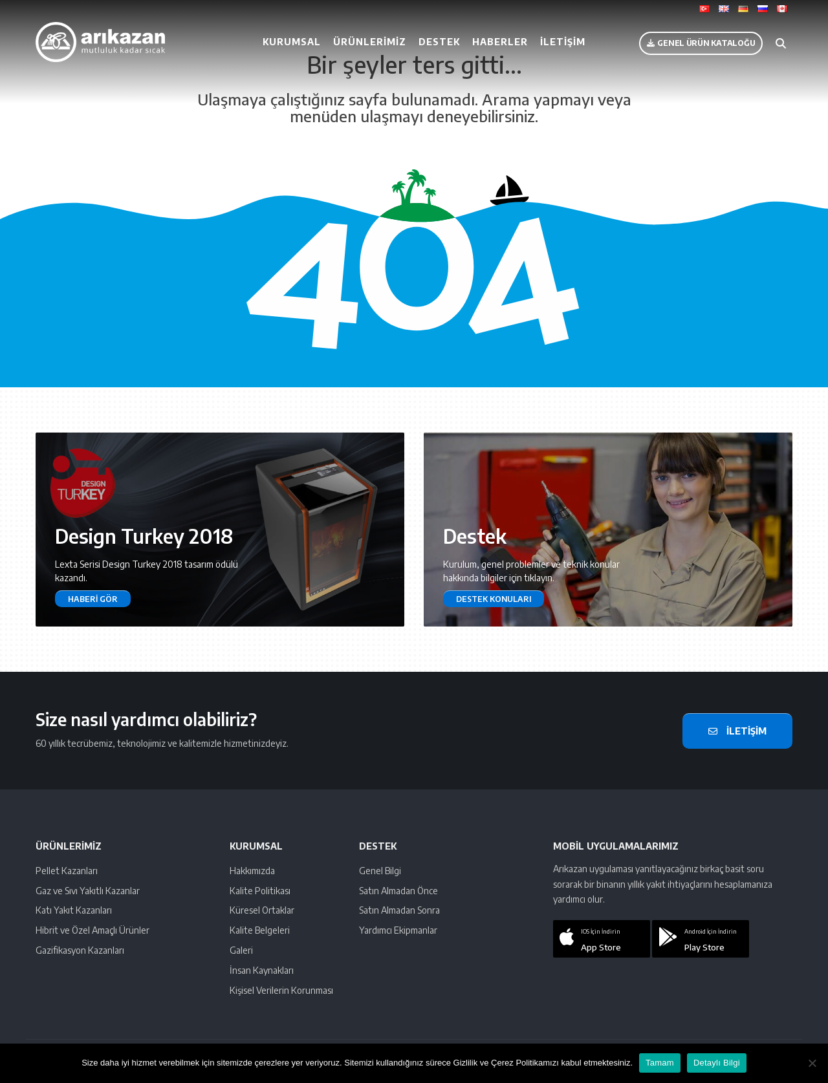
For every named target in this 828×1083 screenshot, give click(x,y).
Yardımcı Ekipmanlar (398, 930)
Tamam (660, 1062)
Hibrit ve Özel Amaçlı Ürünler (92, 930)
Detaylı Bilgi (716, 1062)
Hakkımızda (252, 870)
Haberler (500, 41)
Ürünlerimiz (369, 41)
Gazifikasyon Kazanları (80, 950)
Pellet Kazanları (67, 870)
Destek (439, 41)
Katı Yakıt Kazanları (74, 910)
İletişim (562, 41)
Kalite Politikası (260, 890)
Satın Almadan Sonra (399, 910)
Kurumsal (292, 41)
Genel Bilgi (380, 870)
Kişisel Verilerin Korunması (281, 990)
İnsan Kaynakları (262, 970)
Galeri (241, 950)
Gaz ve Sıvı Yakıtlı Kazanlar (88, 890)
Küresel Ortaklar (262, 910)
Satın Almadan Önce (398, 890)
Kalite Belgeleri (260, 930)
